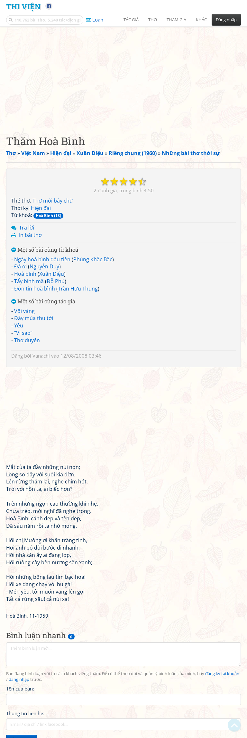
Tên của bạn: (20, 688)
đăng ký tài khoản (222, 673)
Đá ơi (20, 266)
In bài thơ (30, 235)
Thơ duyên (27, 340)
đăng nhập (19, 679)
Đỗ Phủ (56, 281)
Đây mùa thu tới (33, 318)
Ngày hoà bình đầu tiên (42, 259)
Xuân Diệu (51, 273)
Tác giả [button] (131, 19)
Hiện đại (41, 208)
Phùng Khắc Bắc (92, 259)
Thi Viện (23, 6)
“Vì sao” (23, 332)
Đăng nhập (226, 19)
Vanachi (41, 355)
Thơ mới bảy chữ (52, 200)
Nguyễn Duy (44, 266)
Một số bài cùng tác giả (43, 302)
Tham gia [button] (176, 19)
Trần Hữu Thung (78, 288)
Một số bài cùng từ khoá (44, 250)
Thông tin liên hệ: (25, 713)
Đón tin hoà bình (34, 288)
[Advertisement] (123, 75)
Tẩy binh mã (29, 281)
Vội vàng (24, 311)
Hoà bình (25, 273)
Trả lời (26, 227)
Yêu (18, 325)
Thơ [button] (152, 19)
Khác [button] (201, 19)
